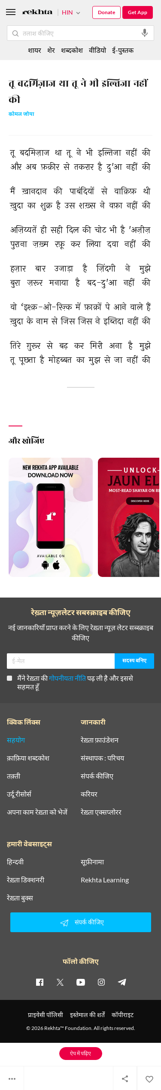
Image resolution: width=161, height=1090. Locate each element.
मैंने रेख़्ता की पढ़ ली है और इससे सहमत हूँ (70, 682)
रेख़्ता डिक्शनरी (25, 879)
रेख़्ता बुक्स (20, 897)
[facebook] (39, 982)
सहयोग (16, 740)
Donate (106, 12)
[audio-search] (145, 33)
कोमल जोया (21, 114)
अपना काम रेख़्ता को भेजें (37, 812)
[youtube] (81, 982)
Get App (137, 12)
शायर (34, 50)
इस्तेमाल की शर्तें (87, 1014)
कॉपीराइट (123, 1014)
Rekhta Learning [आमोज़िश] (105, 879)
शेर (51, 50)
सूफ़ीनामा (92, 861)
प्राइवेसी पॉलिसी (45, 1014)
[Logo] (37, 13)
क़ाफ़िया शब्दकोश (28, 758)
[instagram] (101, 982)
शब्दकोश (72, 50)
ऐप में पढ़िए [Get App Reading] (80, 1053)
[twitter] (60, 982)
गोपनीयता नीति (67, 678)
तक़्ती (13, 776)
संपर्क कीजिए (97, 776)
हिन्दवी (15, 861)
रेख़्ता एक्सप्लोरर (101, 812)
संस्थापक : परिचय (102, 758)
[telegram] (122, 982)
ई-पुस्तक (123, 50)
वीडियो (97, 50)
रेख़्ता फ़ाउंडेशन (99, 740)
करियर (89, 794)
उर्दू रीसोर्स (19, 794)
